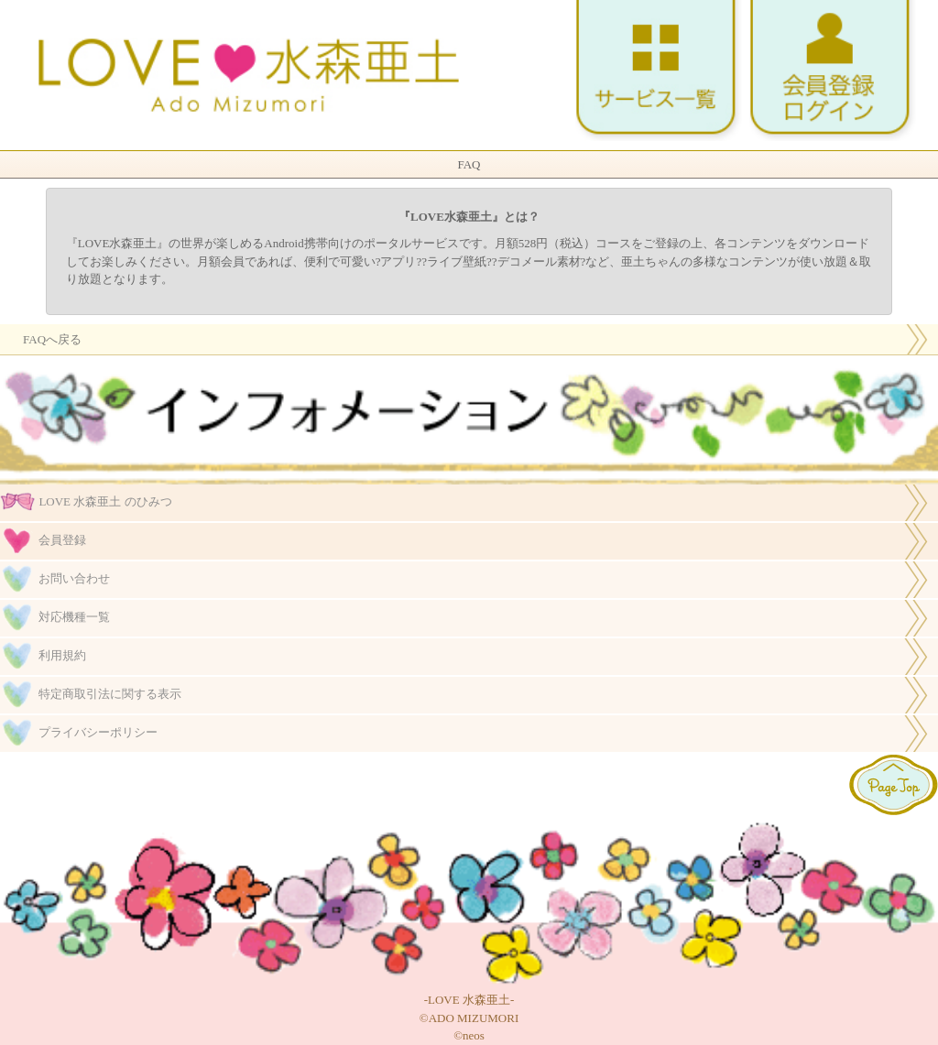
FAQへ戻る (52, 339)
